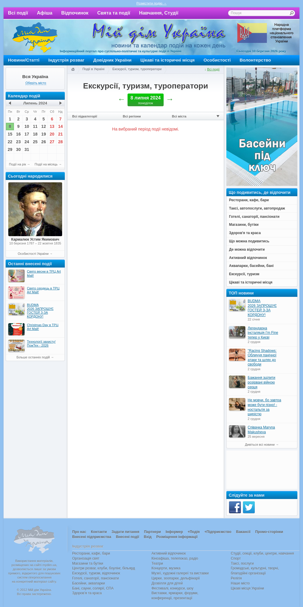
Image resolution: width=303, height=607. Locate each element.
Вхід (148, 537)
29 (10, 149)
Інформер (174, 532)
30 (18, 149)
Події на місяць (46, 164)
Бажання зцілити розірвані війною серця (261, 382)
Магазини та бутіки (87, 563)
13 (52, 126)
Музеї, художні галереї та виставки (180, 573)
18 (35, 134)
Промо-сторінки (269, 532)
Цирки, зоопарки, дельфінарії (176, 578)
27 (52, 141)
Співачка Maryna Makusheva (261, 429)
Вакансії (243, 532)
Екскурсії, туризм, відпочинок (96, 573)
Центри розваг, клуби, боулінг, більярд (103, 568)
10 (27, 126)
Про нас (79, 532)
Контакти (99, 532)
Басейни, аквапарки (88, 583)
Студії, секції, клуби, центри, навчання (262, 553)
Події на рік (17, 164)
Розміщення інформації (176, 537)
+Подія (194, 532)
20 (52, 134)
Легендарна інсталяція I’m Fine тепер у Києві (263, 332)
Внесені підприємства (91, 537)
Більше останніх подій (33, 357)
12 (43, 126)
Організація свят (85, 558)
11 (35, 126)
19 (43, 134)
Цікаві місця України (247, 588)
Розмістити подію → (151, 3)
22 (10, 141)
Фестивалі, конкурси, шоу (172, 588)
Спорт (236, 558)
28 (60, 141)
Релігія (236, 578)
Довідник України (112, 59)
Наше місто (240, 583)
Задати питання (125, 532)
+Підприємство (217, 532)
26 (43, 141)
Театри (157, 563)
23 (18, 141)
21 (60, 134)
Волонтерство (255, 59)
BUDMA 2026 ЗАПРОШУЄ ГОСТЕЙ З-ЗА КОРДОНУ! (262, 308)
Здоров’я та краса (87, 593)
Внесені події (127, 537)
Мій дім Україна (34, 37)
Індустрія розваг (66, 59)
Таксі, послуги (242, 563)
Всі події (18, 12)
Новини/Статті (23, 59)
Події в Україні (93, 69)
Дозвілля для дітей (167, 583)
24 (27, 141)
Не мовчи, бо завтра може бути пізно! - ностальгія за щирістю (264, 407)
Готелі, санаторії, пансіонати (95, 578)
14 (60, 126)
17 (27, 134)
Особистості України (33, 253)
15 (10, 134)
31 (27, 149)
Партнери (152, 532)
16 (18, 134)
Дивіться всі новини (260, 444)
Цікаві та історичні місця (168, 59)
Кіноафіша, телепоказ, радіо (175, 558)
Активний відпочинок (169, 553)
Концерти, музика (166, 568)
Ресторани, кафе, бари (91, 553)
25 (35, 141)
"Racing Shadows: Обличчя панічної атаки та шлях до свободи (262, 358)
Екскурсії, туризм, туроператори (137, 69)
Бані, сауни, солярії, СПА (93, 588)
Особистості (217, 59)
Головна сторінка (72, 69)
